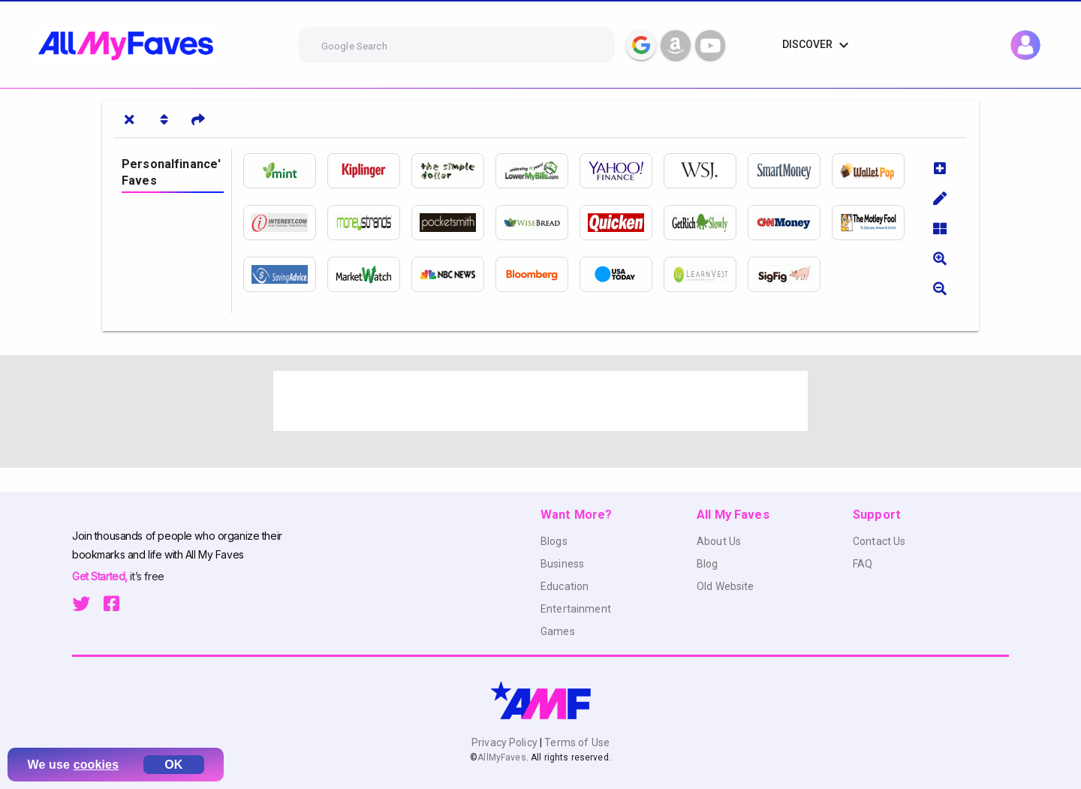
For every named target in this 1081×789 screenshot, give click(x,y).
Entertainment (575, 609)
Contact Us (879, 541)
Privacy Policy (505, 742)
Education (564, 586)
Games (557, 631)
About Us (719, 541)
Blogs (554, 541)
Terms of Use (576, 742)
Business (562, 564)
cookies (96, 764)
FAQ (862, 564)
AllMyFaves (501, 757)
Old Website (725, 586)
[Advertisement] (540, 401)
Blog (707, 564)
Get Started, (101, 576)
